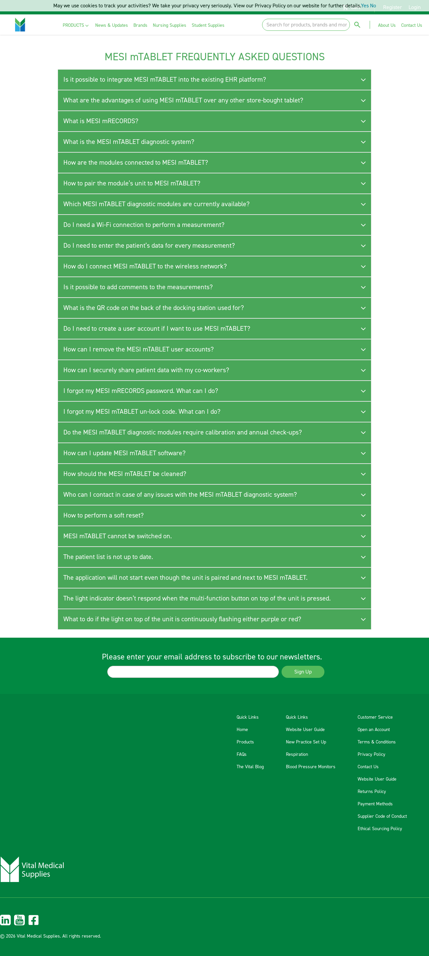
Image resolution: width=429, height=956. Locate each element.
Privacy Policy (371, 754)
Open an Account (374, 730)
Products (245, 742)
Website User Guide (305, 730)
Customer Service (375, 717)
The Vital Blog (250, 767)
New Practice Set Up (306, 742)
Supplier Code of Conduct (382, 816)
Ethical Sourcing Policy (380, 829)
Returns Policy (372, 792)
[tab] (215, 79)
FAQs (242, 754)
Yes (365, 5)
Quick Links (248, 717)
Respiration (297, 754)
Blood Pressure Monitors (310, 767)
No (373, 5)
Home (242, 730)
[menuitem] (76, 25)
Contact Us (368, 767)
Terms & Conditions (377, 742)
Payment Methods (375, 804)
